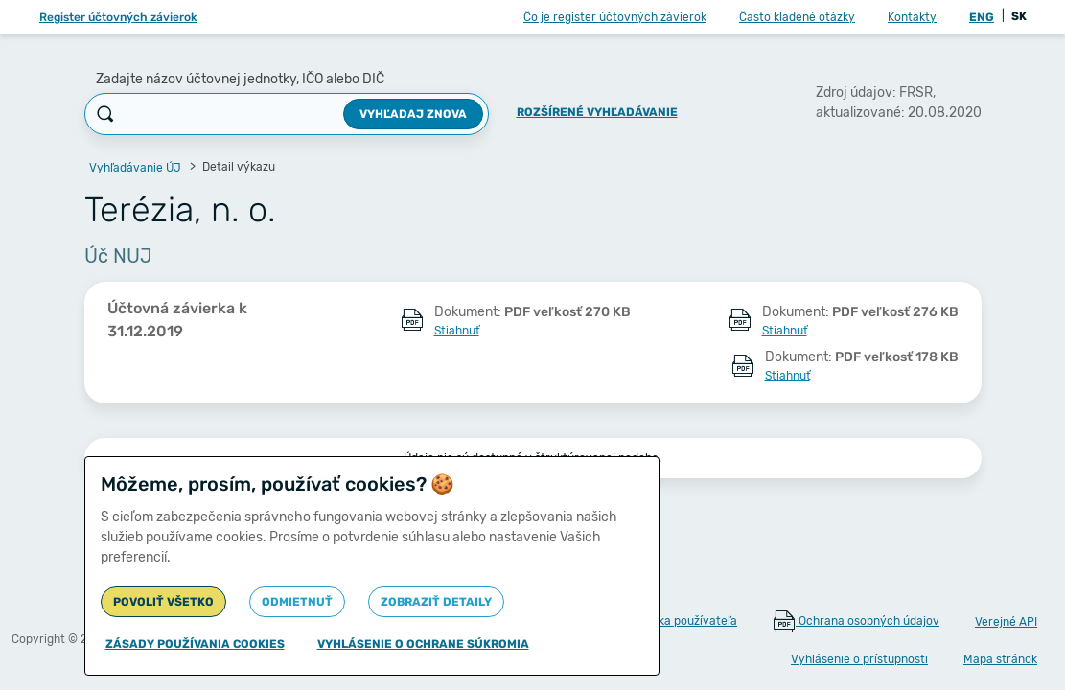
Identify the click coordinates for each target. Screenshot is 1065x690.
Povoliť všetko (163, 602)
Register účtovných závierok (118, 17)
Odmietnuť (297, 602)
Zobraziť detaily (436, 602)
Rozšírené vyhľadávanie (597, 112)
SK (1019, 16)
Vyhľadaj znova (413, 114)
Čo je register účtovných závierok (614, 17)
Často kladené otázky (797, 17)
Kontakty (912, 17)
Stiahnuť (456, 330)
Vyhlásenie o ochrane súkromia (423, 644)
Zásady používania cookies (195, 644)
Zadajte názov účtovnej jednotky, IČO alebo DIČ (240, 79)
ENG (981, 17)
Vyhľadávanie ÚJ (135, 167)
